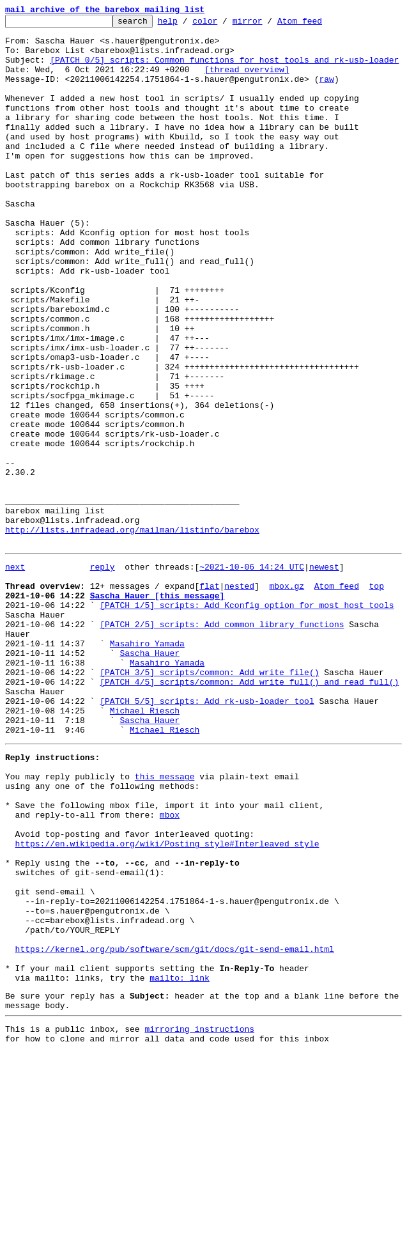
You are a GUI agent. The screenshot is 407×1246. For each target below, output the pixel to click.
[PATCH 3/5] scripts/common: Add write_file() (209, 800)
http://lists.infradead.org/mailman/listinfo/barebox (132, 633)
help (187, 24)
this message (165, 922)
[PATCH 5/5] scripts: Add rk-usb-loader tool (207, 835)
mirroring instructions (199, 1220)
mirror (267, 24)
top (376, 697)
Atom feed (319, 24)
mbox (170, 968)
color (224, 24)
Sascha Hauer (149, 777)
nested (239, 697)
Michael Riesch (145, 846)
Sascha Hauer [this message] (157, 708)
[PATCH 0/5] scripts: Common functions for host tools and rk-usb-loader (224, 69)
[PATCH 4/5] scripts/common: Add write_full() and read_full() (249, 812)
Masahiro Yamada (147, 766)
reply (102, 674)
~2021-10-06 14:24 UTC (251, 674)
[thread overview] (246, 80)
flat (209, 697)
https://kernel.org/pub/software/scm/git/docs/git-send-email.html (174, 1129)
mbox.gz (286, 697)
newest (324, 674)
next (15, 674)
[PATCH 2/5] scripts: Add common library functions (222, 743)
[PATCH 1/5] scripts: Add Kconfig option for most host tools (247, 720)
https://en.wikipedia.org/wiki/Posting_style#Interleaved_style (167, 1002)
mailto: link (180, 1163)
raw (326, 92)
